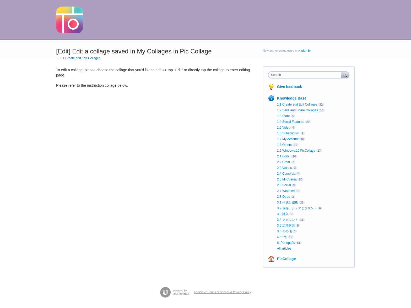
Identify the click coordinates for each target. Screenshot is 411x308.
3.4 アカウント (287, 220)
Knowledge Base (291, 98)
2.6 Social (284, 185)
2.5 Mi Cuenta (287, 179)
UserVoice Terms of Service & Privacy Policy (222, 292)
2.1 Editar (283, 156)
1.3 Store (283, 116)
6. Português (286, 243)
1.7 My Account (288, 139)
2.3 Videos (284, 168)
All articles (284, 248)
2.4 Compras (286, 173)
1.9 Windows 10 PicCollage (296, 150)
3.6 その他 (284, 231)
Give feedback (289, 87)
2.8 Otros (283, 197)
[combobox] (306, 75)
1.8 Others (284, 145)
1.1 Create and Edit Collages (297, 104)
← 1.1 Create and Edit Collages (78, 58)
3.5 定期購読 (286, 225)
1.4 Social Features (290, 122)
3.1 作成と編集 (287, 202)
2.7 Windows (286, 191)
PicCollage (286, 259)
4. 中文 (282, 237)
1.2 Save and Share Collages (297, 110)
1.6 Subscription (288, 133)
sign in (306, 50)
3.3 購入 (283, 214)
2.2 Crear (283, 162)
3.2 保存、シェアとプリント (297, 208)
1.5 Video (283, 127)
